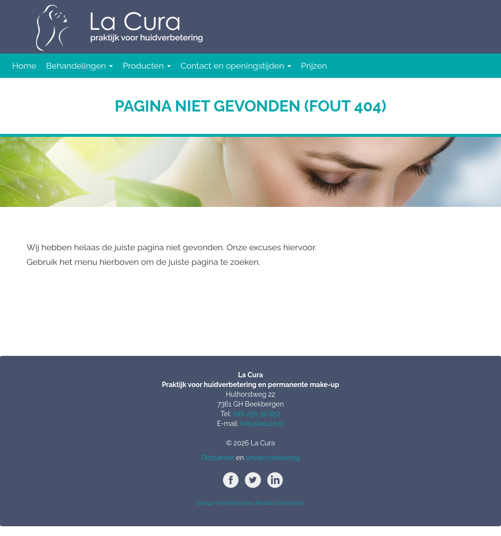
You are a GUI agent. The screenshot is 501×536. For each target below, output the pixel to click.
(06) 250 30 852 (256, 414)
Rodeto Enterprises (279, 502)
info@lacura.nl (262, 423)
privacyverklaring (273, 458)
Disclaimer (218, 458)
